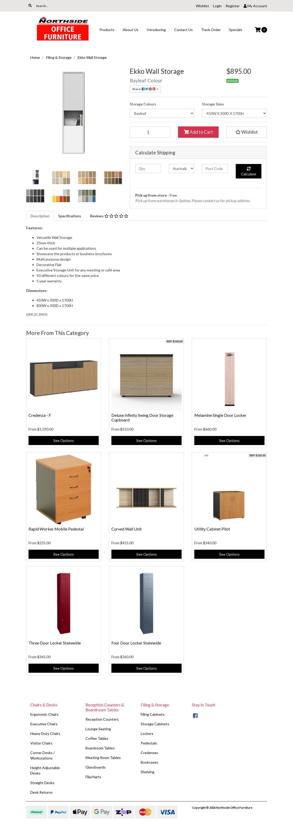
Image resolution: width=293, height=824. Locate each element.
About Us (130, 29)
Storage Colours (143, 104)
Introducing (156, 29)
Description (40, 216)
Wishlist (202, 6)
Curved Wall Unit (126, 528)
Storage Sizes (213, 104)
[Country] (181, 168)
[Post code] (215, 168)
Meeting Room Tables (103, 757)
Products (107, 29)
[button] (246, 132)
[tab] (40, 216)
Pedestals (149, 743)
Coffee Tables (96, 738)
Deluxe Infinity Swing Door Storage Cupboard (142, 417)
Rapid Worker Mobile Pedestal (56, 528)
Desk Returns (41, 792)
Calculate (248, 171)
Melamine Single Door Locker (220, 415)
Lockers (147, 733)
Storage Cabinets (155, 724)
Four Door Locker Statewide (136, 642)
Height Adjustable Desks (45, 770)
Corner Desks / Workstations (42, 755)
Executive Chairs (44, 724)
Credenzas (149, 752)
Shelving (147, 772)
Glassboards (95, 767)
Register (233, 6)
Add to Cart (198, 132)
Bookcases (149, 762)
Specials (235, 29)
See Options (63, 440)
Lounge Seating (98, 729)
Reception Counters (102, 719)
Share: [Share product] (144, 89)
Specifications (69, 216)
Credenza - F (39, 415)
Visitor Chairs (41, 743)
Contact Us (183, 29)
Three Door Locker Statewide (54, 642)
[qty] (148, 168)
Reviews (109, 216)
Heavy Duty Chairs (45, 733)
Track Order (211, 29)
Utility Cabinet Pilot (212, 528)
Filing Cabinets (153, 714)
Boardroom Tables (100, 748)
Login (217, 6)
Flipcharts (93, 777)
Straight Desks (42, 782)
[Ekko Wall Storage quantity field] (150, 132)
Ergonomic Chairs (44, 714)
